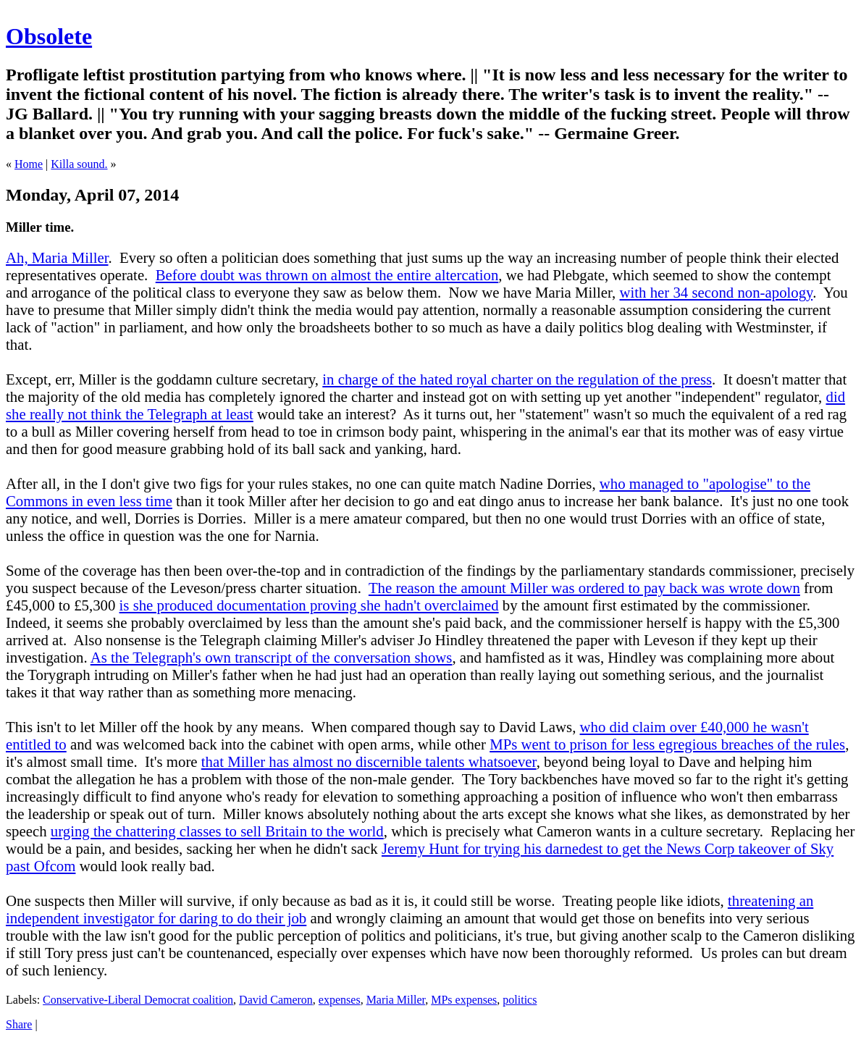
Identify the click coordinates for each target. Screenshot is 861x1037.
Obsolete (49, 36)
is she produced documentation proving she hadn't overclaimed (309, 605)
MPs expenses (464, 1000)
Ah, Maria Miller (57, 257)
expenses (340, 1000)
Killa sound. (79, 164)
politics (520, 1000)
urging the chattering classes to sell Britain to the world (217, 831)
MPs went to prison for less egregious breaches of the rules (667, 744)
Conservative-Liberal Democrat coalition (138, 1000)
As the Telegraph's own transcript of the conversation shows (272, 657)
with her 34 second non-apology (716, 292)
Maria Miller (396, 1000)
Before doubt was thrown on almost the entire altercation (327, 274)
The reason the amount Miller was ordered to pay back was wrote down (584, 587)
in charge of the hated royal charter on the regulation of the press (517, 379)
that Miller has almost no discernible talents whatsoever (369, 761)
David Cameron (276, 1000)
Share (19, 1024)
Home (28, 164)
